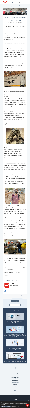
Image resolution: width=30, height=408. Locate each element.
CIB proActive (21, 5)
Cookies (15, 400)
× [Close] (28, 400)
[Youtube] (16, 407)
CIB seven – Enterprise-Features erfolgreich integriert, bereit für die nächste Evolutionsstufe (15, 362)
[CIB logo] (4, 2)
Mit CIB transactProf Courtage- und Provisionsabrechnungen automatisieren (15, 349)
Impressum (15, 403)
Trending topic (8, 280)
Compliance (15, 399)
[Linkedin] (13, 407)
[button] (19, 2)
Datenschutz (15, 402)
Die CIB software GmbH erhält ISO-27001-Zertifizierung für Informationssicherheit (15, 322)
